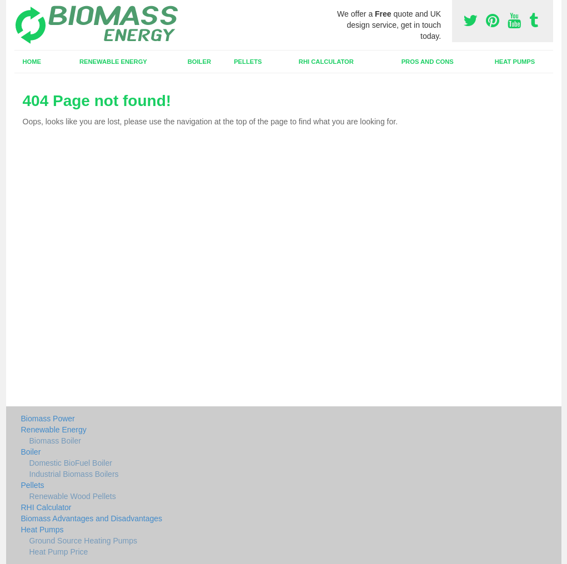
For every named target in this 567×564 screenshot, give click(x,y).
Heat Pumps (515, 61)
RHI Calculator (326, 61)
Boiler (199, 61)
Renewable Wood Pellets (72, 496)
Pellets (248, 61)
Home (31, 61)
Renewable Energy (113, 61)
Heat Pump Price (58, 551)
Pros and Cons (428, 61)
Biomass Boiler (55, 440)
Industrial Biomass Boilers (74, 474)
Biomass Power (48, 418)
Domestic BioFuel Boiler (70, 463)
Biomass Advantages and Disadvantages (92, 518)
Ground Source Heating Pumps (83, 540)
